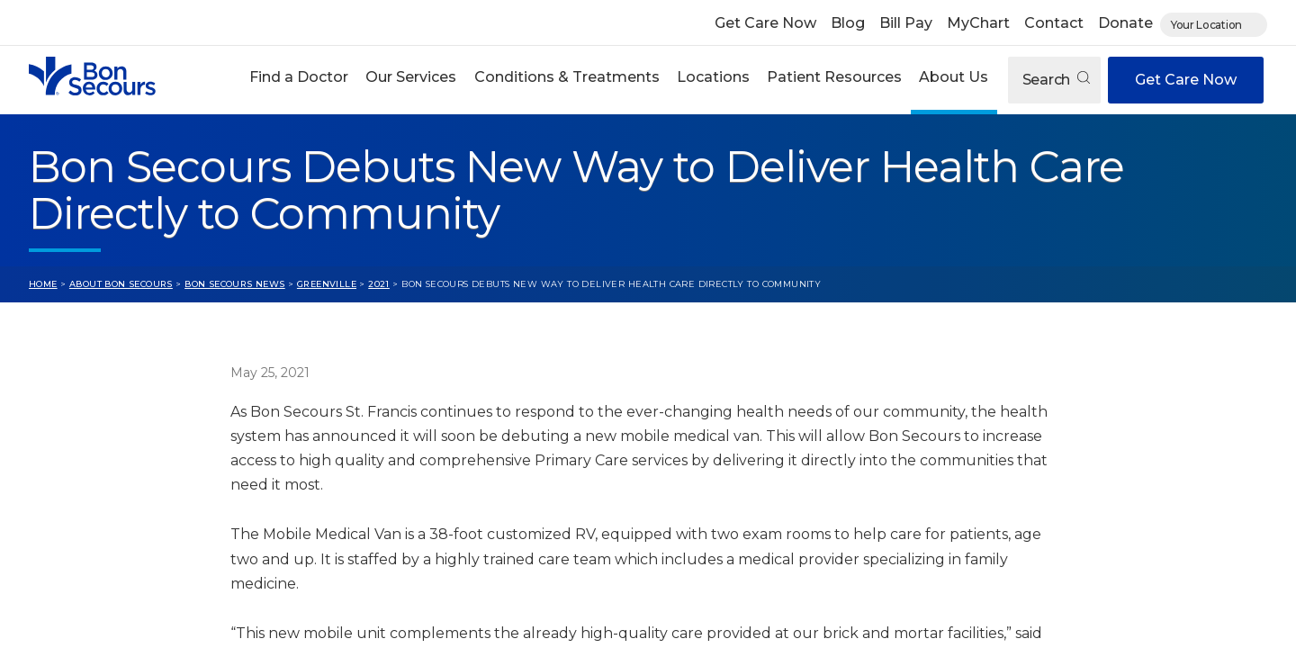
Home (43, 284)
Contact (1054, 23)
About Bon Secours (121, 284)
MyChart (978, 23)
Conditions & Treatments (567, 77)
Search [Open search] (1056, 79)
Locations (713, 77)
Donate (1125, 23)
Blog (848, 23)
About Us (953, 77)
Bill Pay (905, 23)
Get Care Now (765, 23)
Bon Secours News (234, 284)
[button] (299, 79)
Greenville (326, 284)
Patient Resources (834, 77)
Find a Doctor (298, 77)
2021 (379, 284)
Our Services (410, 77)
